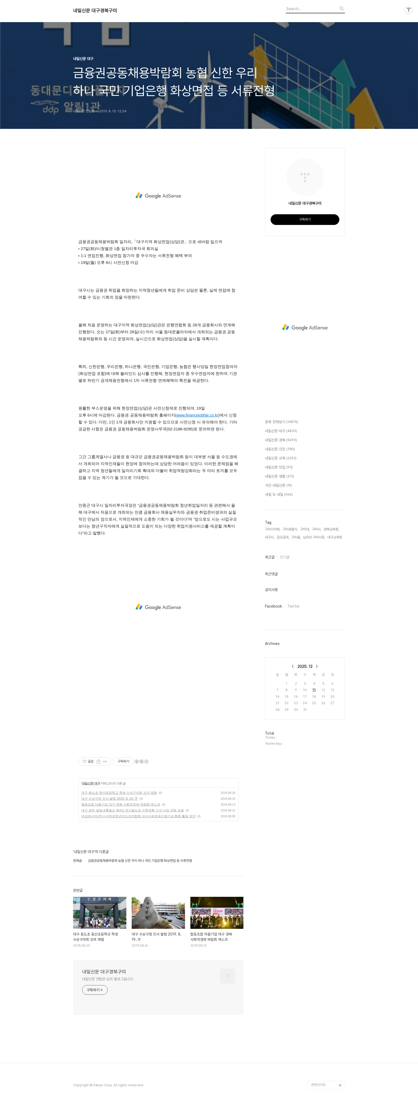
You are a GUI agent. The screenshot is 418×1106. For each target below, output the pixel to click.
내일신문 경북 (281, 440)
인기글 (285, 557)
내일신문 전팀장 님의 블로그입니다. (108, 979)
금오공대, (283, 537)
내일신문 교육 (280, 458)
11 (314, 690)
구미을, (296, 537)
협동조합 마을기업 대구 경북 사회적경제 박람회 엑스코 (120, 804)
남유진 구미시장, (314, 537)
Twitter (293, 606)
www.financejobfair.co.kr (197, 415)
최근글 (270, 557)
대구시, (270, 537)
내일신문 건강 (280, 449)
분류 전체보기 (281, 422)
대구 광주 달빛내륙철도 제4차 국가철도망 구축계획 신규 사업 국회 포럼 (132, 810)
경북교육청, (331, 529)
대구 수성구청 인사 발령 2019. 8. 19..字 (109, 798)
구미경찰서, (290, 529)
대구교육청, (335, 537)
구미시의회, (272, 529)
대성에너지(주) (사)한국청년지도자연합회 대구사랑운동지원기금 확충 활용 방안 (138, 816)
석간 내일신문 (278, 485)
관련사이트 (318, 1085)
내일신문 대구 (91, 783)
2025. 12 (305, 666)
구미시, (316, 529)
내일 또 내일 (279, 494)
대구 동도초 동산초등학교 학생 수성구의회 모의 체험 (119, 793)
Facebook (273, 606)
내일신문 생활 (279, 476)
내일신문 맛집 (279, 467)
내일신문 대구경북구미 (95, 10)
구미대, (305, 529)
